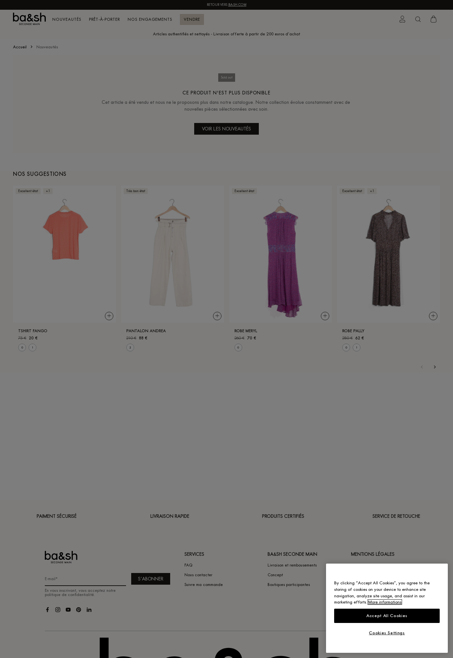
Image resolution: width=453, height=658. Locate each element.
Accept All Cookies (387, 616)
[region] (387, 608)
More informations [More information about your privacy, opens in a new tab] (384, 602)
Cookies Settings (387, 633)
